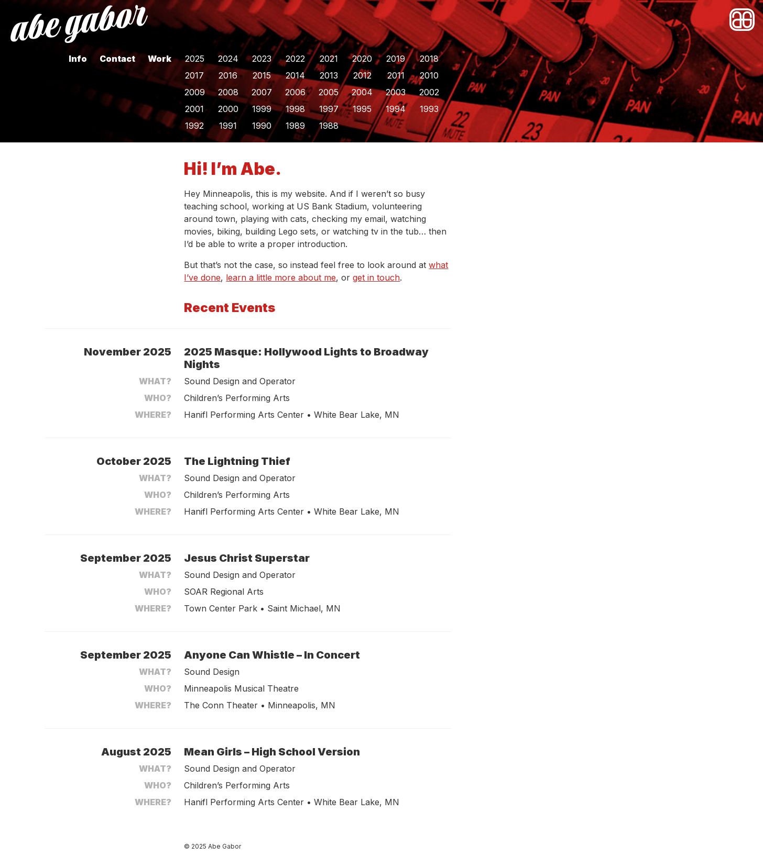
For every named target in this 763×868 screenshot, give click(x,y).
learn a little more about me (281, 277)
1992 (194, 125)
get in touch (376, 277)
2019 (395, 58)
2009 (194, 92)
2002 (429, 92)
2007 (262, 92)
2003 (396, 92)
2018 (429, 58)
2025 (194, 58)
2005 (329, 92)
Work (159, 58)
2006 (295, 92)
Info (78, 58)
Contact (117, 58)
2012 (362, 75)
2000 (228, 109)
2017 (194, 75)
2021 (329, 58)
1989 (295, 125)
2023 (261, 58)
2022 (295, 58)
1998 (295, 109)
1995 (362, 109)
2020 (362, 58)
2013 (329, 75)
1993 (429, 109)
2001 (194, 109)
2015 (262, 75)
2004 (362, 92)
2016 (228, 75)
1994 (396, 109)
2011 (396, 75)
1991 (228, 125)
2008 (228, 92)
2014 (295, 75)
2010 (429, 75)
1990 (261, 125)
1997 (329, 109)
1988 (329, 125)
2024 (228, 58)
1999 (261, 109)
